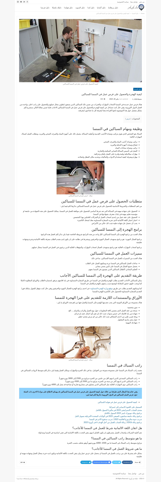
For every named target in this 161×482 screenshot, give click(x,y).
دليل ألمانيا (101, 7)
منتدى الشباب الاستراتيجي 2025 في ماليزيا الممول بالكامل (119, 410)
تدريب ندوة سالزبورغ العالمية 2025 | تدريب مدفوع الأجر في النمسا (115, 419)
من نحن (141, 2)
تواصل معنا (134, 2)
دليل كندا (90, 7)
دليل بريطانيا (113, 7)
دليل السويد (80, 7)
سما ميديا (20, 478)
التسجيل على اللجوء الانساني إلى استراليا (125, 407)
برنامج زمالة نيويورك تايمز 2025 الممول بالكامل (123, 413)
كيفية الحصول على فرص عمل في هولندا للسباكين (117, 402)
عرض (128, 119)
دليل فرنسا (45, 7)
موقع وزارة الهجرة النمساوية (101, 288)
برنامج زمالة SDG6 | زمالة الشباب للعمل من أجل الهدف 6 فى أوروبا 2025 (112, 422)
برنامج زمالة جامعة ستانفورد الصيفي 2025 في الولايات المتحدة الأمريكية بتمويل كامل (108, 416)
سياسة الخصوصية (123, 2)
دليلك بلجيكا (56, 7)
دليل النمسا (137, 89)
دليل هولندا (68, 7)
